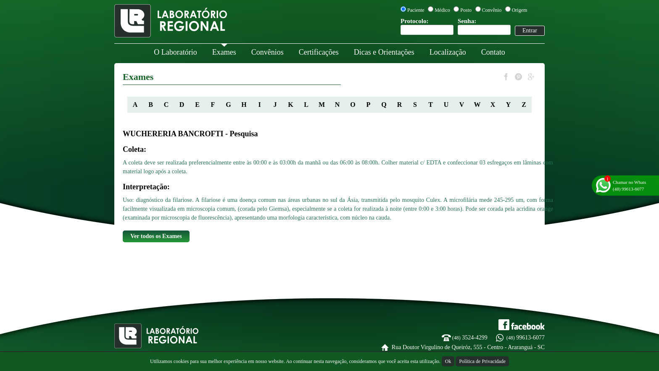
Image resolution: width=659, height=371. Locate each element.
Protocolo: (427, 26)
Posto (462, 10)
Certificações (319, 52)
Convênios (267, 52)
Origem (516, 10)
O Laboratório (175, 52)
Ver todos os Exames (156, 236)
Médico (439, 10)
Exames (224, 52)
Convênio (488, 10)
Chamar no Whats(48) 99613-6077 (629, 185)
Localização (448, 52)
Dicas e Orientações (384, 52)
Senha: (484, 26)
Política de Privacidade (482, 361)
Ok (448, 361)
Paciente (412, 10)
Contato (493, 52)
